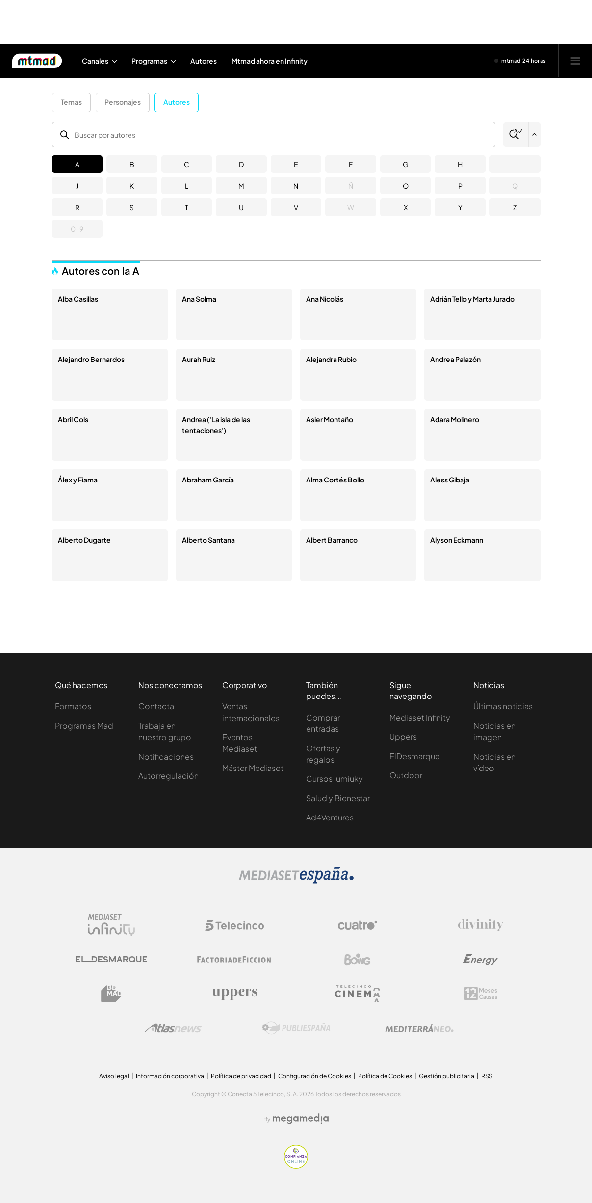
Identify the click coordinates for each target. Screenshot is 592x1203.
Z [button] (515, 207)
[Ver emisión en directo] (520, 60)
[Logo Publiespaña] (296, 1028)
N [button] (295, 185)
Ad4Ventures (330, 817)
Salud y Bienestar (338, 798)
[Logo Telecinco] (234, 925)
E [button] (296, 164)
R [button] (77, 207)
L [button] (186, 185)
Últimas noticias (503, 706)
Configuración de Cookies (314, 1076)
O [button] (406, 185)
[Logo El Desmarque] (111, 959)
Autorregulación (168, 775)
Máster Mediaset (252, 768)
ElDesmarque (414, 756)
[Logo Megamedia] (301, 1119)
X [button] (406, 207)
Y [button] (460, 207)
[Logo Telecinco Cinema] (357, 994)
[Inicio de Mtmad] (37, 60)
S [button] (131, 207)
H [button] (460, 164)
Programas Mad (84, 726)
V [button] (296, 207)
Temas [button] (71, 101)
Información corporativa (170, 1076)
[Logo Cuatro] (357, 925)
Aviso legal (114, 1076)
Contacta (156, 706)
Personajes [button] (122, 101)
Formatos (73, 706)
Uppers (403, 736)
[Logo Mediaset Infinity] (111, 925)
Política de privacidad (241, 1076)
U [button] (241, 207)
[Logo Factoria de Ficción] (234, 959)
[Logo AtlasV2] (173, 1028)
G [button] (406, 164)
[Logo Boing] (357, 959)
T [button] (186, 207)
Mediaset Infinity (419, 717)
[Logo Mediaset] (296, 881)
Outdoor (405, 775)
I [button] (515, 164)
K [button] (131, 185)
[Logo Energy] (480, 959)
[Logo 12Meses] (480, 993)
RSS (487, 1076)
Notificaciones (166, 756)
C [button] (186, 164)
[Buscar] (515, 134)
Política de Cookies (385, 1076)
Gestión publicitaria (446, 1076)
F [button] (351, 164)
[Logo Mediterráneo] (419, 1028)
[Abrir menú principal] (575, 61)
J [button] (77, 185)
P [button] (460, 185)
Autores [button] (176, 101)
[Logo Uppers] (234, 994)
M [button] (241, 185)
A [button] (77, 164)
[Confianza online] (296, 1166)
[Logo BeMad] (111, 994)
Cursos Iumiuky (334, 778)
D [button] (241, 164)
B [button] (131, 164)
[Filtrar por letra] (535, 134)
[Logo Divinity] (480, 925)
